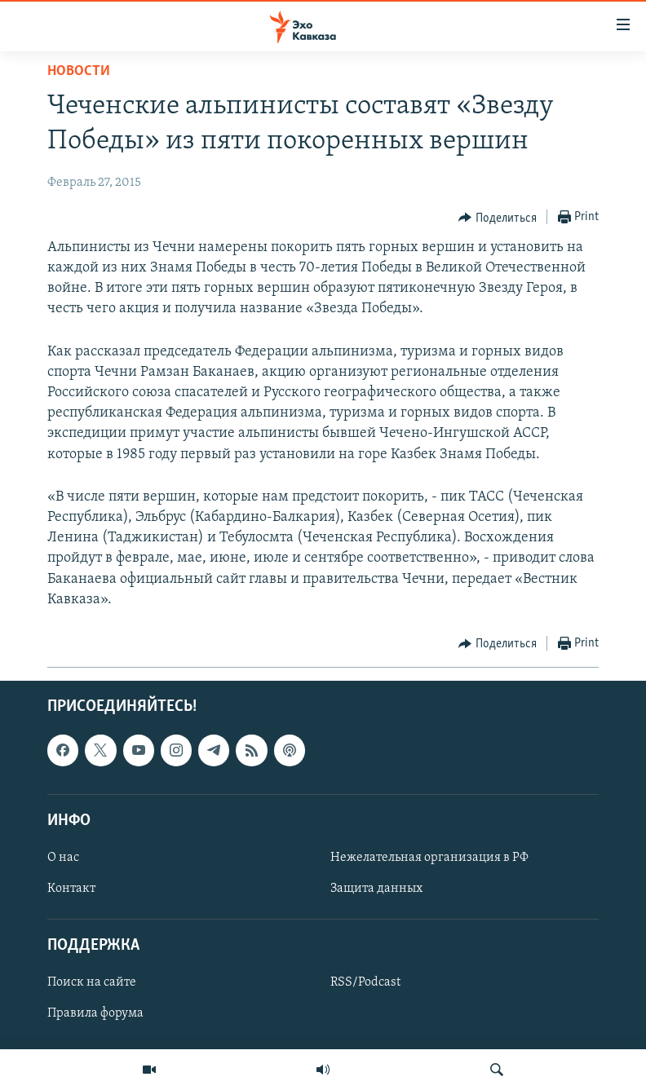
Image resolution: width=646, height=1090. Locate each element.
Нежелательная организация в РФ (429, 857)
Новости (78, 71)
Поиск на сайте (91, 982)
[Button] (497, 218)
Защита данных (376, 888)
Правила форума (95, 1013)
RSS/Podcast (365, 982)
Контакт (71, 888)
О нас (63, 857)
